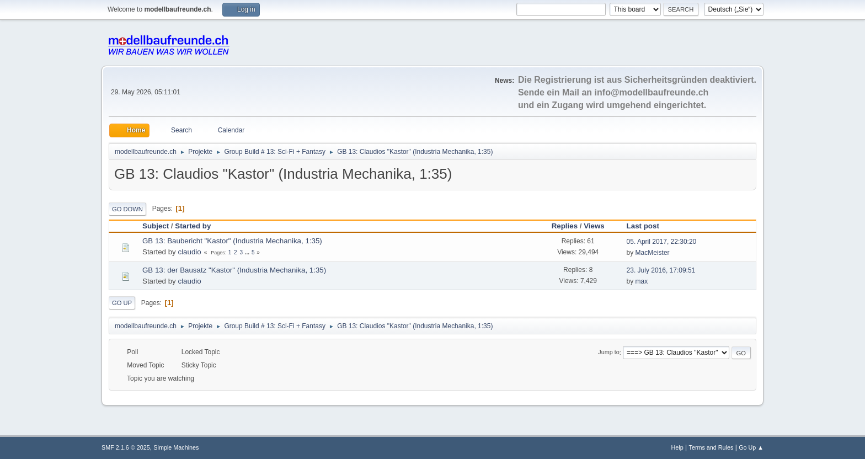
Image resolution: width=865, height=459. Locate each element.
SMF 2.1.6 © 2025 (126, 447)
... (248, 252)
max (642, 281)
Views (594, 226)
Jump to (608, 352)
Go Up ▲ (751, 447)
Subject (155, 226)
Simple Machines (176, 447)
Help (677, 447)
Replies (565, 226)
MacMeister (653, 253)
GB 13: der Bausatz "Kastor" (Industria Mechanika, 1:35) (234, 270)
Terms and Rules (711, 447)
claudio (189, 252)
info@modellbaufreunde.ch (652, 92)
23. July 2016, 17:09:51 (661, 270)
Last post (648, 226)
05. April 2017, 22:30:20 (662, 241)
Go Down (127, 209)
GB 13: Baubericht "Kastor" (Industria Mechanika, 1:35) (232, 241)
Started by (193, 226)
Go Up (122, 303)
